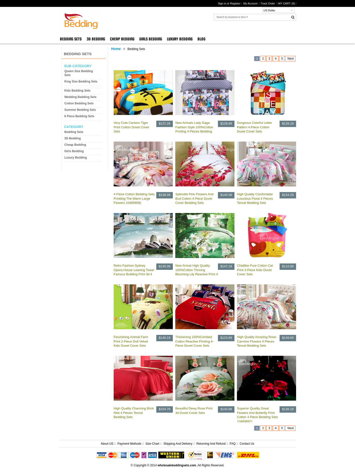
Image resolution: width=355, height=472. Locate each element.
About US (107, 443)
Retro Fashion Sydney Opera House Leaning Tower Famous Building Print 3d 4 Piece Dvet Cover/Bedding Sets (134, 274)
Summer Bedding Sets (80, 110)
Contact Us (247, 443)
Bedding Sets (71, 39)
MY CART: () (286, 3)
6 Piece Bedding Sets (79, 116)
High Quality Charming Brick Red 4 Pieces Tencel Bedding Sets (134, 413)
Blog (201, 39)
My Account (250, 3)
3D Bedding (96, 39)
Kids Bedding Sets (77, 90)
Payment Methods (130, 443)
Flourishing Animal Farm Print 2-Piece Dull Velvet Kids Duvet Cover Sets (131, 341)
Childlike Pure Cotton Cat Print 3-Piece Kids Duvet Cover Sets (255, 270)
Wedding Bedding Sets (80, 97)
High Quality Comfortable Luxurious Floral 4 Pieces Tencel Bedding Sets (255, 198)
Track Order (268, 3)
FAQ (232, 443)
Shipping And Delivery (177, 443)
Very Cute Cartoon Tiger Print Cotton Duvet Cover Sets (131, 127)
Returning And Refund (211, 443)
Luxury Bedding (180, 39)
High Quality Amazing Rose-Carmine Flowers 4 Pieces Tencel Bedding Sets (257, 341)
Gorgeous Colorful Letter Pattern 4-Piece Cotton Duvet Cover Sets (254, 127)
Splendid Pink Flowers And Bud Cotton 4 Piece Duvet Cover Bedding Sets (194, 198)
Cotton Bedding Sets (79, 103)
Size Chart (152, 443)
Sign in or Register (229, 3)
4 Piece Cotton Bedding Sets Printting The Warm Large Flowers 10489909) (134, 198)
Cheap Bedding (122, 39)
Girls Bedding (150, 39)
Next (290, 58)
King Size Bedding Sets (80, 81)
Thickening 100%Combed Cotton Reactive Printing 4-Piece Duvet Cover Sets (194, 341)
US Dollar (269, 10)
